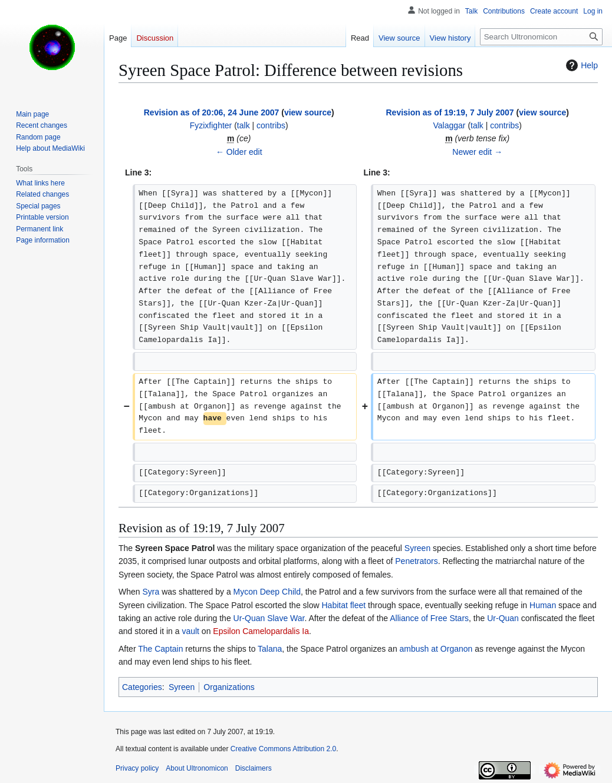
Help (580, 65)
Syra (150, 591)
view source (307, 112)
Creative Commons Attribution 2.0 (283, 749)
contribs (270, 125)
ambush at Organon (436, 648)
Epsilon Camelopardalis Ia (261, 631)
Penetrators (416, 561)
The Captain (160, 648)
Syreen (417, 548)
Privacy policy (137, 768)
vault (190, 631)
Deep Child (280, 591)
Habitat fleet (343, 605)
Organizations (228, 687)
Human (542, 605)
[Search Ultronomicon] (541, 36)
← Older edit (239, 152)
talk (243, 125)
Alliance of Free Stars (429, 618)
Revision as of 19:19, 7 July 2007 (450, 112)
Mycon (245, 591)
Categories (142, 687)
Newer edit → (477, 152)
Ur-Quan (503, 618)
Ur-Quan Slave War (269, 618)
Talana (270, 648)
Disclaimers (253, 768)
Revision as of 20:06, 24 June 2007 (211, 112)
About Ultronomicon (197, 768)
